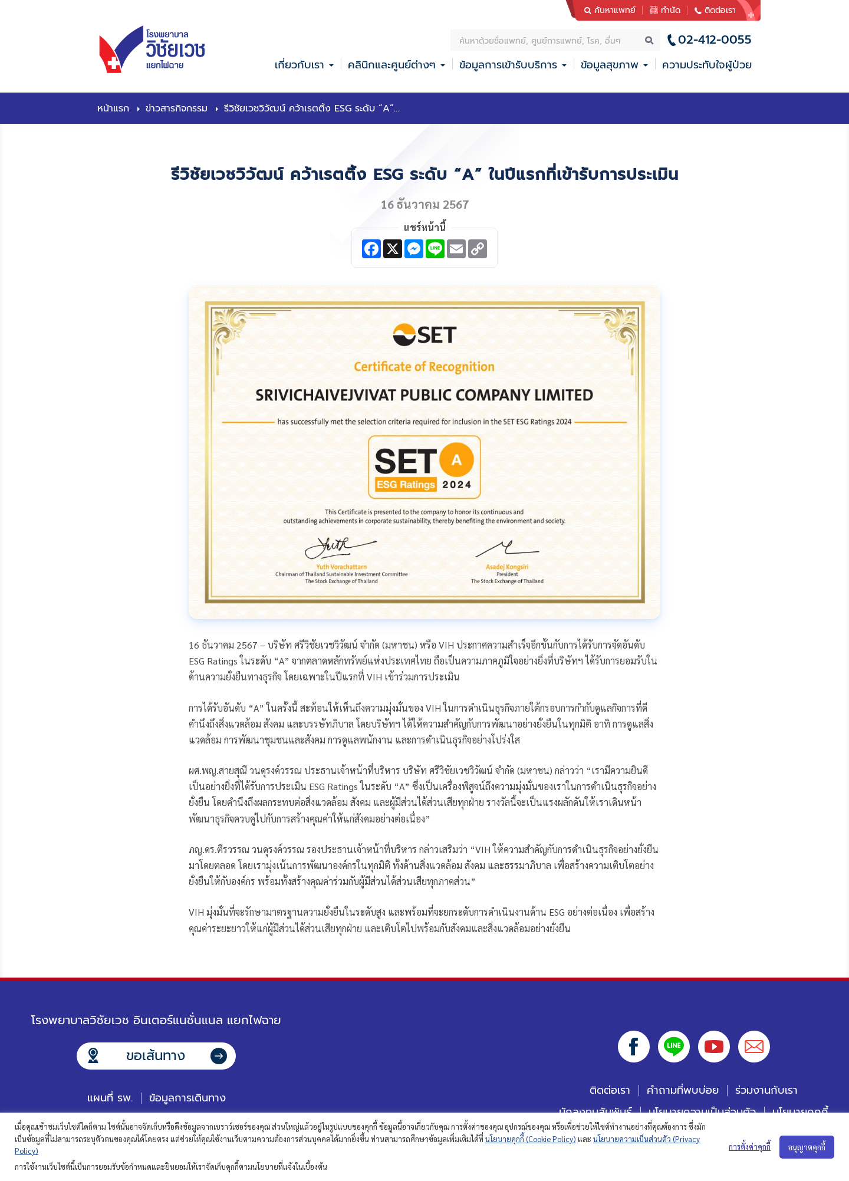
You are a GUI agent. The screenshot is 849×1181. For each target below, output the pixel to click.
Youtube (714, 1046)
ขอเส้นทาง (155, 1055)
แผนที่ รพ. (110, 1098)
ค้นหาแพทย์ (615, 10)
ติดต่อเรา (720, 10)
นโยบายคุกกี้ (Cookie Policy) (530, 1139)
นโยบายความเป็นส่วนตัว (702, 1112)
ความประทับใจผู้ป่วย (707, 65)
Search (649, 40)
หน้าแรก (113, 108)
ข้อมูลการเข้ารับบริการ (508, 65)
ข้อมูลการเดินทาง (187, 1098)
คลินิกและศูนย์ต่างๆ (392, 65)
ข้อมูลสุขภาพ (610, 65)
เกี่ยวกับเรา (299, 65)
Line (674, 1046)
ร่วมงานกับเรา (766, 1090)
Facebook (634, 1046)
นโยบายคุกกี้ (800, 1112)
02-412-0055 (715, 40)
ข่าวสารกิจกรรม (177, 108)
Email (754, 1046)
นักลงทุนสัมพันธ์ (595, 1112)
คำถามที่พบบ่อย (683, 1090)
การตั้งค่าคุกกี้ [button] (750, 1146)
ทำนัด (670, 10)
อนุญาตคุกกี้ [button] (806, 1147)
